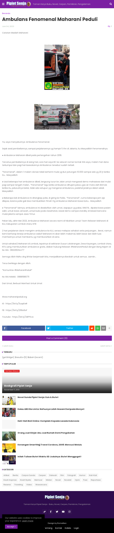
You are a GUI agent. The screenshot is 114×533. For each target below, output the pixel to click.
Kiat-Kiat (93, 475)
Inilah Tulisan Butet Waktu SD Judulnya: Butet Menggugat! (49, 456)
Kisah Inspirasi (10, 480)
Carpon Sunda (28, 475)
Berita (15, 475)
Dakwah (53, 475)
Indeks (68, 528)
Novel (58, 480)
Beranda (6, 13)
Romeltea (61, 523)
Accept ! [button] (11, 526)
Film (62, 475)
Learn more (27, 520)
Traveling (18, 484)
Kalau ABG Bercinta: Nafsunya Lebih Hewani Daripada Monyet (51, 409)
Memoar (38, 480)
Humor (82, 475)
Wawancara (41, 484)
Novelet (67, 480)
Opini (77, 480)
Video (29, 484)
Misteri (49, 480)
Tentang (48, 528)
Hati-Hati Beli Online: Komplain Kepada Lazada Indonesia (48, 421)
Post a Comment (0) (57, 338)
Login (76, 528)
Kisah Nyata (25, 480)
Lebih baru (8, 346)
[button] (3, 4)
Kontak (58, 528)
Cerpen (42, 475)
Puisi (85, 480)
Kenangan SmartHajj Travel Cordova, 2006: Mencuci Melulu (50, 444)
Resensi (7, 484)
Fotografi (71, 475)
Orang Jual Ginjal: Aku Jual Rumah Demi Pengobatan (46, 433)
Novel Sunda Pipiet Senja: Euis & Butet (38, 397)
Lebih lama (105, 346)
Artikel (6, 475)
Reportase (96, 480)
